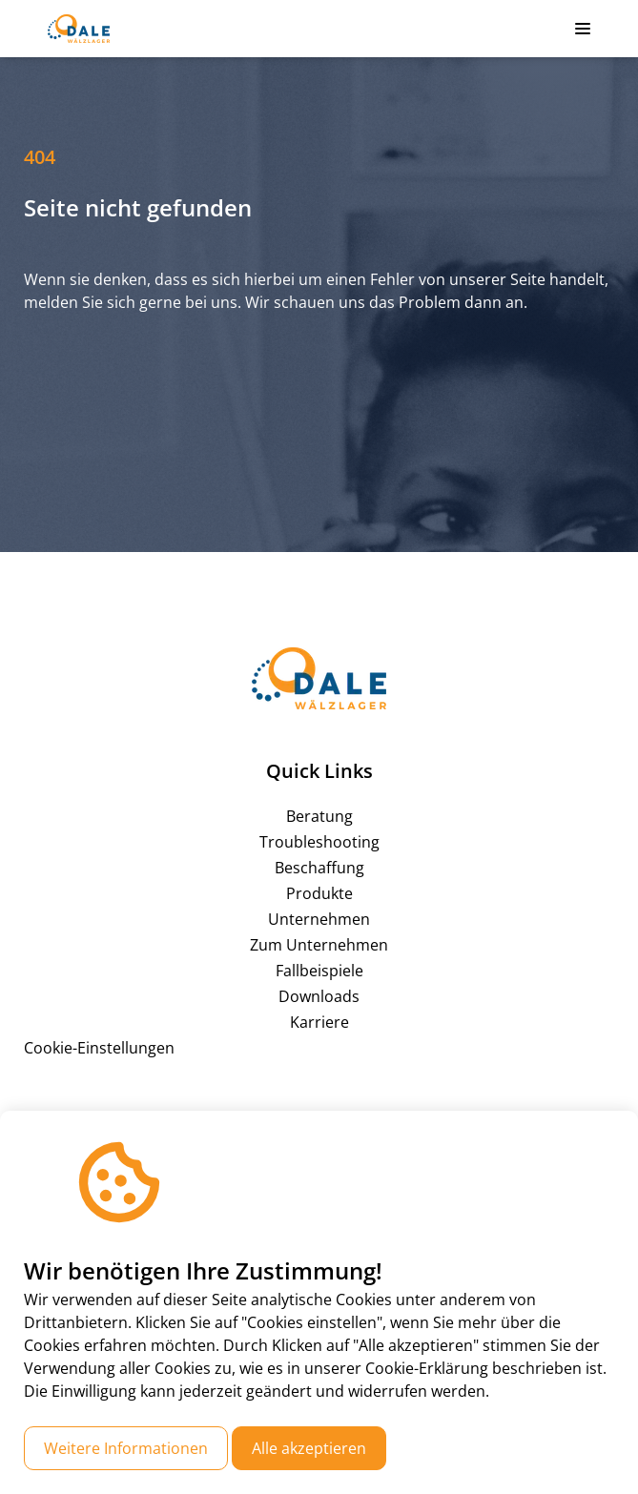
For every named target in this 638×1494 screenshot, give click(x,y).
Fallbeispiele (319, 970)
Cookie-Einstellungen (99, 1047)
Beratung (319, 816)
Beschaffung (319, 867)
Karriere (319, 1022)
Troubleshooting (319, 841)
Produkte (319, 893)
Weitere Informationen (126, 1448)
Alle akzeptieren (309, 1448)
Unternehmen (319, 919)
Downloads (319, 996)
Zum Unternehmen (319, 944)
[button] (582, 28)
